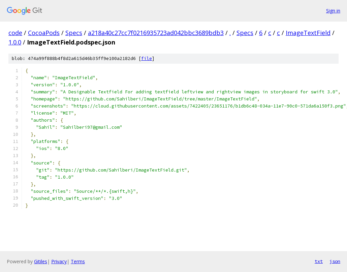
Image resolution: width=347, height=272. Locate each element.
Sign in (333, 10)
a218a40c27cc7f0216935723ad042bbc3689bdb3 (156, 33)
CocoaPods (44, 33)
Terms (78, 261)
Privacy (59, 261)
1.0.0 (14, 42)
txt (319, 261)
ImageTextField (308, 33)
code (15, 33)
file (146, 58)
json (334, 261)
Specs (73, 33)
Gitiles (40, 261)
